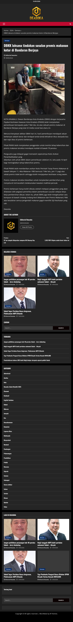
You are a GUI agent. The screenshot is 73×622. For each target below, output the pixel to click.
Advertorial (7, 375)
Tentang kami (8, 595)
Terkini (6, 499)
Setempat (7, 485)
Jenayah (6, 416)
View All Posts (27, 227)
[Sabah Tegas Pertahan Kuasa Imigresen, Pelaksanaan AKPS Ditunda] (20, 299)
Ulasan (6, 503)
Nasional (6, 448)
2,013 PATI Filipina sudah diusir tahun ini (53, 239)
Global (6, 407)
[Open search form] (70, 24)
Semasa (7, 40)
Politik (6, 467)
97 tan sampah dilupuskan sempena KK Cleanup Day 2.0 (20, 241)
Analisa (6, 379)
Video (5, 513)
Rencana (6, 471)
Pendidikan (7, 462)
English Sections (9, 402)
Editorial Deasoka (11, 55)
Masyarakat (7, 444)
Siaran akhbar (8, 490)
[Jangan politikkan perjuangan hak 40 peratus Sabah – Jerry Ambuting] (20, 267)
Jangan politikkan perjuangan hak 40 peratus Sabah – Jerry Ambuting (19, 282)
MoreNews (43, 620)
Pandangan (7, 453)
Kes (5, 421)
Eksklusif (6, 398)
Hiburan (6, 412)
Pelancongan (8, 458)
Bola (5, 384)
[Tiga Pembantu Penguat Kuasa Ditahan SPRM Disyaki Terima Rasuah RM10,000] (53, 567)
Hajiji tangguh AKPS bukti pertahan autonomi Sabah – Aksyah (50, 282)
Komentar (7, 430)
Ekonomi (6, 393)
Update (6, 508)
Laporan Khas (8, 435)
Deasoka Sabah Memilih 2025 (13, 389)
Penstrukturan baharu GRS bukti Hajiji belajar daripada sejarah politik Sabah (27, 361)
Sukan (6, 494)
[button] (4, 24)
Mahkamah (7, 439)
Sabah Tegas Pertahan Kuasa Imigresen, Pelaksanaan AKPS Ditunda (17, 313)
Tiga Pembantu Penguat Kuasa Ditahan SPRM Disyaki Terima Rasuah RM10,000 (28, 357)
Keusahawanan (8, 425)
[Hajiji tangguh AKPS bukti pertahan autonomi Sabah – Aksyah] (53, 267)
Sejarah (6, 476)
